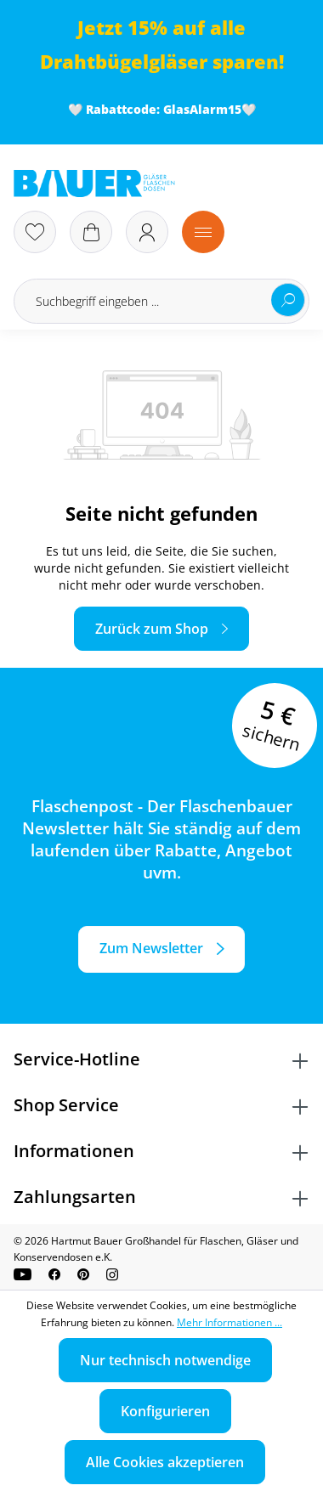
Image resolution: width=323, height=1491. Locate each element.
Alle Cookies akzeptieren (165, 1462)
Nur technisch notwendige (165, 1360)
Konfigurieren (165, 1411)
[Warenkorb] (91, 232)
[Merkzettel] (35, 232)
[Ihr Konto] (147, 232)
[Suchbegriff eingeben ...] (161, 301)
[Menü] (203, 232)
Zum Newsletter (151, 948)
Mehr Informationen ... (229, 1322)
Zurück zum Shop (151, 628)
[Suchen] (288, 300)
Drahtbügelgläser (123, 61)
